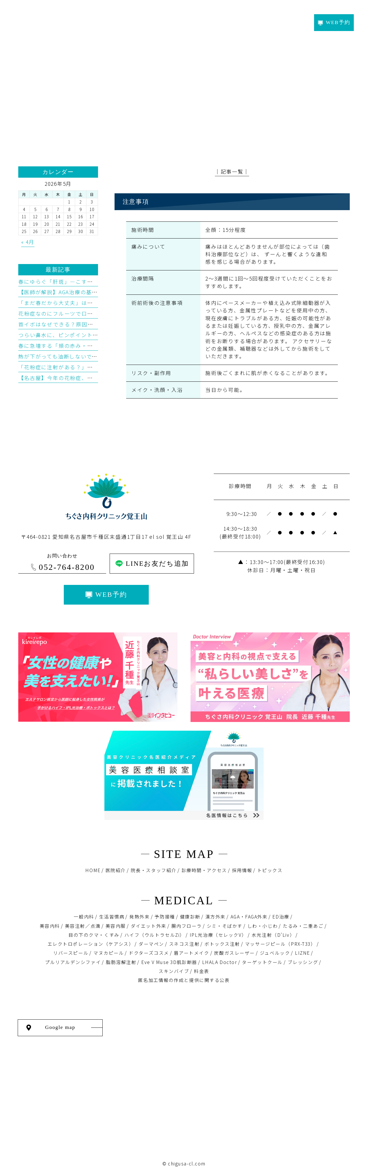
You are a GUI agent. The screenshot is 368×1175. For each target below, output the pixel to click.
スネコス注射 (184, 944)
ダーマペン (151, 944)
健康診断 (190, 916)
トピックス (270, 870)
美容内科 (50, 926)
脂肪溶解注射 (121, 962)
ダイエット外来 (148, 926)
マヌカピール (108, 953)
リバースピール (70, 953)
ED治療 (280, 916)
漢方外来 (215, 916)
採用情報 (242, 870)
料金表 (201, 971)
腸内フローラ (186, 926)
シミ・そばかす (224, 926)
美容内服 (116, 926)
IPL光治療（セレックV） (218, 935)
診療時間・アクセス (204, 870)
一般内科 (84, 916)
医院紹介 (116, 870)
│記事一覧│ (232, 171)
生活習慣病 (112, 916)
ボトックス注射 (222, 944)
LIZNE (302, 953)
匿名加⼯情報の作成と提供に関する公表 (184, 980)
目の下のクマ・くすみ (93, 935)
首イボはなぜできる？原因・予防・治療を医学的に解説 (90, 324)
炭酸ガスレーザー (234, 953)
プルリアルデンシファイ (73, 962)
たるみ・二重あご (303, 926)
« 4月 (28, 241)
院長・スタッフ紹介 (154, 870)
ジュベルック (275, 953)
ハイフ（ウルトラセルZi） (154, 935)
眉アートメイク (191, 953)
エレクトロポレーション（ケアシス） (91, 944)
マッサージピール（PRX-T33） (280, 944)
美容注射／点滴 (83, 926)
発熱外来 (139, 916)
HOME (92, 870)
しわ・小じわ (262, 926)
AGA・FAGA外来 (249, 916)
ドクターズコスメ (149, 953)
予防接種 (165, 916)
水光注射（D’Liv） (273, 935)
